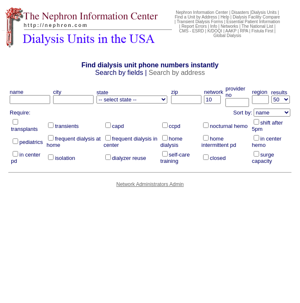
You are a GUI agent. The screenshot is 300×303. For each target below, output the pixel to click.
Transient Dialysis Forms (200, 21)
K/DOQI (214, 31)
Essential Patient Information (253, 21)
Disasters (240, 12)
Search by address (177, 72)
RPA (244, 31)
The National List (257, 26)
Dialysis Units (263, 12)
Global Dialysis (227, 35)
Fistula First (262, 31)
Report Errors (194, 26)
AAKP (231, 31)
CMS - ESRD (191, 31)
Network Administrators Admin (150, 184)
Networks (229, 26)
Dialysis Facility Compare (256, 17)
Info (213, 26)
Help (224, 17)
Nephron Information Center (202, 12)
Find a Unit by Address (196, 17)
